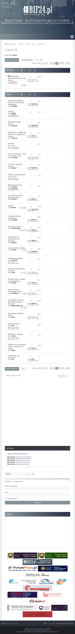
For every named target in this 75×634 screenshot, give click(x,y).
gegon (33, 199)
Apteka (10, 206)
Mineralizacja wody (15, 185)
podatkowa (15, 293)
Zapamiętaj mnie (12, 498)
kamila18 (14, 260)
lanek (13, 145)
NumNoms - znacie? (15, 334)
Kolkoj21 (34, 317)
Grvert (33, 136)
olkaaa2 (33, 272)
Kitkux (13, 350)
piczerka (14, 187)
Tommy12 (34, 209)
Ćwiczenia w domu (15, 227)
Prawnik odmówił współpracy (14, 217)
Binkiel (13, 113)
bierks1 (33, 219)
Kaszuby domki (13, 324)
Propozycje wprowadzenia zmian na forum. (17, 78)
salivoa (33, 79)
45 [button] (53, 63)
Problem (11, 143)
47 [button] (59, 63)
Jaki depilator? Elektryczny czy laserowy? (13, 239)
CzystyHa (14, 220)
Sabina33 (14, 126)
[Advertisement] (37, 533)
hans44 (13, 250)
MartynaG (34, 157)
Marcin (13, 82)
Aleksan (14, 242)
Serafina (34, 251)
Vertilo (13, 262)
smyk (13, 272)
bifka (13, 317)
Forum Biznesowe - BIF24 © (41, 628)
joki (12, 325)
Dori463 (14, 176)
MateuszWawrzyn (17, 305)
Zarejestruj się (18, 481)
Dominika (14, 157)
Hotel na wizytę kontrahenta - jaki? (15, 291)
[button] (42, 63)
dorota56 (14, 327)
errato (13, 336)
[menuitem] (13, 2)
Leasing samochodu (15, 258)
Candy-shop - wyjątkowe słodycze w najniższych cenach (17, 134)
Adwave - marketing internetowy (39, 632)
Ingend (33, 230)
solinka (13, 283)
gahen (33, 293)
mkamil (14, 55)
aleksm (33, 303)
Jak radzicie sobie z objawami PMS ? (15, 196)
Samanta (14, 106)
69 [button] (66, 63)
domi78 (14, 199)
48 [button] (62, 63)
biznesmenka (15, 228)
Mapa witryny (54, 632)
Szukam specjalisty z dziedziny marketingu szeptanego (16, 102)
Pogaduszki (11, 49)
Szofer (33, 348)
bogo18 (33, 167)
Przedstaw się (12, 83)
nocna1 (13, 115)
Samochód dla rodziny (16, 248)
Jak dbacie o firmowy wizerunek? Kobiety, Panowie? (16, 302)
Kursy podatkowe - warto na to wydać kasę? (17, 155)
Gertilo (13, 178)
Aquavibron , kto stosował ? (14, 357)
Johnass (14, 147)
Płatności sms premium (17, 175)
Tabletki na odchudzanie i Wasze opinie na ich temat (17, 347)
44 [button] (51, 63)
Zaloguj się (8, 481)
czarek (33, 282)
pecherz (11, 112)
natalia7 (14, 168)
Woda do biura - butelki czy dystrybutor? (16, 280)
